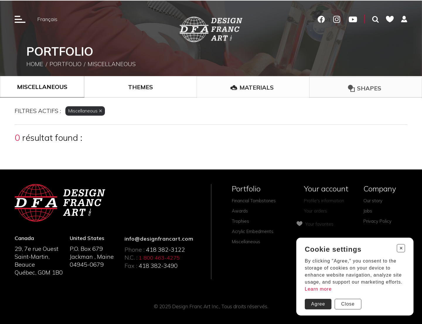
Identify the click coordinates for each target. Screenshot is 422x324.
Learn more (318, 289)
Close (348, 303)
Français (47, 19)
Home (34, 64)
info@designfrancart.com (159, 238)
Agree (318, 303)
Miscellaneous (112, 64)
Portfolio (65, 64)
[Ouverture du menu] (20, 19)
